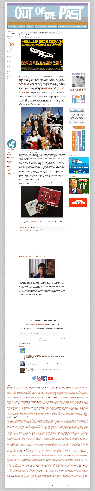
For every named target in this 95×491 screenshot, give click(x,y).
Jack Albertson (59, 88)
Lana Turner (24, 439)
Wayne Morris (46, 476)
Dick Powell (46, 409)
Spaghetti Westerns (70, 466)
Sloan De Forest (34, 466)
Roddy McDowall (25, 92)
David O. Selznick (22, 408)
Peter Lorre (83, 455)
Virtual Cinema (15, 475)
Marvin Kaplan (54, 445)
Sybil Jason (14, 470)
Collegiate (79, 404)
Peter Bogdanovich (66, 455)
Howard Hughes (37, 427)
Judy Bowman (31, 437)
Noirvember (41, 451)
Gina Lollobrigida (38, 422)
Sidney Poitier (79, 465)
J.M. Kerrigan (74, 428)
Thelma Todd (25, 471)
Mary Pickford (81, 445)
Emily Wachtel (22, 414)
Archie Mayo (71, 392)
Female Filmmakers (43, 416)
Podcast (61, 456)
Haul (81, 425)
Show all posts (52, 32)
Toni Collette (85, 471)
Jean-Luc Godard (70, 432)
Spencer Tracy (76, 466)
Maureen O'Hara (38, 446)
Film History (49, 416)
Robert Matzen (77, 460)
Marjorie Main (76, 444)
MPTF (9, 450)
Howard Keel (43, 427)
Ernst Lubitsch (43, 414)
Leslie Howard (72, 440)
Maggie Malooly (84, 443)
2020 (10, 56)
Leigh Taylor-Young (38, 440)
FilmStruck (25, 417)
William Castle (22, 477)
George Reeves (44, 421)
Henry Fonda (47, 426)
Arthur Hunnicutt (12, 393)
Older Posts (62, 338)
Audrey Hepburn (48, 393)
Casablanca (24, 401)
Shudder (69, 465)
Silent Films (15, 466)
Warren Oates (34, 476)
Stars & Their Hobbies (32, 334)
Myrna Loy (27, 450)
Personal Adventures (47, 455)
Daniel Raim (44, 407)
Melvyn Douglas (80, 446)
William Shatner (65, 477)
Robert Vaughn (50, 461)
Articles (9, 156)
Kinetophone (63, 438)
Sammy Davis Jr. (51, 464)
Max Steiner (57, 446)
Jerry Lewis (35, 433)
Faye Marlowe (36, 416)
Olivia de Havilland (43, 452)
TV (40, 472)
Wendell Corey (59, 476)
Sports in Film (82, 466)
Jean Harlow (34, 432)
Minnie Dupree (40, 449)
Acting (17, 388)
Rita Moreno (40, 460)
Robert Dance (59, 460)
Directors (61, 409)
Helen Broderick (19, 426)
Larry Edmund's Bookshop (36, 439)
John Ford (65, 434)
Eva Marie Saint (74, 414)
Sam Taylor (45, 464)
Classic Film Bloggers (14, 404)
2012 (10, 69)
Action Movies (21, 388)
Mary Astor (65, 445)
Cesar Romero (72, 401)
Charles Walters (38, 402)
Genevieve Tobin (75, 420)
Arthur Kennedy (18, 393)
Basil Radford (34, 394)
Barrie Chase (22, 394)
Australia (58, 393)
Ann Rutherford (61, 391)
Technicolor (55, 470)
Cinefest (45, 403)
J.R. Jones (79, 428)
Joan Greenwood (76, 433)
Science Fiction (73, 464)
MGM (19, 447)
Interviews (10, 167)
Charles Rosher (25, 402)
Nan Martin (32, 450)
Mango (14, 444)
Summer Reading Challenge (43, 469)
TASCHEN (31, 470)
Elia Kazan (66, 413)
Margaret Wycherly (37, 444)
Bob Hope (12, 397)
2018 (10, 59)
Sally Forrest (31, 464)
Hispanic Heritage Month (61, 426)
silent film (9, 466)
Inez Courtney (19, 428)
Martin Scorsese (42, 445)
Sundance (53, 469)
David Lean (79, 407)
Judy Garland (37, 437)
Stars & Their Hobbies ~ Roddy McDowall (32, 256)
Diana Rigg (26, 409)
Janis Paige (13, 432)
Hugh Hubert (53, 427)
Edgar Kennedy (56, 412)
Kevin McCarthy (43, 438)
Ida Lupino (13, 428)
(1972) (54, 152)
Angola (37, 391)
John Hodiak (83, 434)
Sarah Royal (63, 464)
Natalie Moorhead (48, 450)
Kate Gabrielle (68, 437)
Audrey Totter (54, 393)
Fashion (8, 416)
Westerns (74, 476)
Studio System (33, 469)
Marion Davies (70, 444)
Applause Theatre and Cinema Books (62, 392)
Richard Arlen (54, 459)
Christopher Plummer (27, 403)
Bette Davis (76, 394)
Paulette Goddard (25, 455)
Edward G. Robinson (25, 413)
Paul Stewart (13, 455)
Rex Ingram (29, 459)
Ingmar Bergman (35, 428)
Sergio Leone (22, 465)
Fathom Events (13, 416)
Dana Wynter (35, 407)
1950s (47, 387)
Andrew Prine (19, 391)
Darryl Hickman (61, 407)
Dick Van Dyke (51, 409)
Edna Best (79, 412)
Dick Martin (41, 409)
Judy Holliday (43, 437)
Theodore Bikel (30, 471)
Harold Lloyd (20, 425)
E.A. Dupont (15, 412)
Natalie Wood (60, 450)
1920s (30, 387)
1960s (53, 387)
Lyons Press (73, 443)
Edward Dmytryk (17, 413)
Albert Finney (86, 388)
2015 (10, 64)
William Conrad (28, 477)
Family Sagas (85, 414)
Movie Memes (79, 449)
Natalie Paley (55, 450)
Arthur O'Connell (22, 84)
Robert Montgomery (12, 461)
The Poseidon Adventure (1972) (29, 37)
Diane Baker (32, 409)
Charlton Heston (62, 402)
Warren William (39, 476)
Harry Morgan (56, 425)
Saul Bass (67, 464)
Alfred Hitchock (30, 389)
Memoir (85, 446)
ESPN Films (57, 414)
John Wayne (43, 435)
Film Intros (54, 416)
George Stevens (69, 421)
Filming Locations (19, 417)
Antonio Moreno (46, 392)
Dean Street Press (40, 408)
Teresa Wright (76, 470)
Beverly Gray (86, 394)
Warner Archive (66, 475)
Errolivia (53, 414)
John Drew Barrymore (53, 434)
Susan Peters (79, 469)
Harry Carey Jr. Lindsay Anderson (47, 425)
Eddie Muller (50, 412)
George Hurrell (20, 421)
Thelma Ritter (20, 471)
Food (35, 417)
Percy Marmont (31, 455)
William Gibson (53, 477)
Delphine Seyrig (75, 408)
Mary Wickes (12, 446)
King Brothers (68, 438)
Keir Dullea (37, 438)
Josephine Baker (19, 437)
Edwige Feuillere (44, 413)
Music (18, 450)
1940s (42, 387)
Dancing (39, 407)
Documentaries (67, 409)
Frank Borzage (82, 417)
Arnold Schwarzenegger (82, 392)
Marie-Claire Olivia (49, 444)
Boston (67, 397)
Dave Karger (74, 407)
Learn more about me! (79, 90)
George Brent (81, 420)
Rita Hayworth (34, 460)
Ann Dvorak (50, 391)
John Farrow (60, 434)
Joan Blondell (59, 433)
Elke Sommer (10, 414)
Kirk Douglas (82, 438)
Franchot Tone (56, 417)
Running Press (81, 462)
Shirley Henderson (40, 465)
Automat (62, 393)
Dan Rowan (18, 407)
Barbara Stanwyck (16, 394)
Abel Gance (9, 388)
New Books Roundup (11, 451)
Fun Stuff (17, 420)
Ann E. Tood (55, 391)
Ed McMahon (40, 412)
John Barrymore (29, 434)
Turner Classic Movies (33, 472)
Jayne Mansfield (23, 432)
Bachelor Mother (73, 393)
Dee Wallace (70, 408)
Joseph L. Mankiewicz (11, 437)
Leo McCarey (49, 440)
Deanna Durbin (46, 408)
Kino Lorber (74, 438)
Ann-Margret (77, 391)
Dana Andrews (24, 407)
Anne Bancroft (22, 392)
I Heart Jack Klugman (77, 427)
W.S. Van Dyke (25, 475)
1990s (73, 387)
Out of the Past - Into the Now (80, 452)
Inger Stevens (30, 428)
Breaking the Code (15, 398)
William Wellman (72, 477)
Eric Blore (27, 414)
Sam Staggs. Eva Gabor (38, 464)
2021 (10, 54)
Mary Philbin (76, 445)
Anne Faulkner (28, 392)
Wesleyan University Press (67, 476)
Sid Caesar (73, 465)
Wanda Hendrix (56, 475)
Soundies (64, 466)
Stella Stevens (52, 87)
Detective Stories (21, 409)
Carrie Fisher (13, 401)
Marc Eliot (17, 444)
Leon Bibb (54, 440)
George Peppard (32, 421)
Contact (9, 164)
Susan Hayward (73, 469)
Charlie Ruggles (55, 402)
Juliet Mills (53, 437)
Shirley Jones (46, 465)
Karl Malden (58, 437)
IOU (65, 428)
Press (9, 166)
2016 (10, 63)
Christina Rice (16, 403)
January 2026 (12, 39)
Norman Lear (77, 451)
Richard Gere (86, 459)
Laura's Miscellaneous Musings (41, 324)
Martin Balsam (37, 445)
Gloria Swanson (70, 422)
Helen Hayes (31, 426)
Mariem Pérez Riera (57, 444)
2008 (10, 76)
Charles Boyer (77, 401)
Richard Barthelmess (67, 459)
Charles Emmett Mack (11, 402)
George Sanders (57, 421)
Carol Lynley (51, 92)
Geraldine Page (16, 422)
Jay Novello (18, 432)
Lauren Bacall (73, 439)
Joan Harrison (83, 433)
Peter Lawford (77, 455)
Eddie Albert (45, 412)
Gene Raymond (59, 420)
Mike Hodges (13, 449)
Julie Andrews (48, 437)
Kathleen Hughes (10, 438)
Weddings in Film (52, 476)
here (39, 329)
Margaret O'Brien (30, 444)
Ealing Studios (21, 412)
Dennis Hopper (10, 409)
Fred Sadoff (25, 79)
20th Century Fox (78, 387)
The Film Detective (82, 470)
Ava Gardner (67, 393)
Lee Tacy (32, 440)
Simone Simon (22, 466)
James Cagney (67, 429)
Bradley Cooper (81, 397)
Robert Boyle (54, 460)
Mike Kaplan (18, 449)
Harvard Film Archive (69, 425)
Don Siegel (10, 410)
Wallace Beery (31, 475)
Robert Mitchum (84, 460)
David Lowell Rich (85, 407)
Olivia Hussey (50, 452)
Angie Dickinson (31, 391)
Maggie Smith (9, 444)
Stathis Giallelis (48, 467)
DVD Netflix (48, 73)
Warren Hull (28, 476)
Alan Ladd (80, 388)
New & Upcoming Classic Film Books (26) (33, 348)
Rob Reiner (48, 460)
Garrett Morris (26, 420)
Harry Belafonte (32, 425)
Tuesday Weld (25, 472)
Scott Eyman (79, 464)
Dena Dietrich (82, 408)
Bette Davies (70, 394)
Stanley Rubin (30, 467)
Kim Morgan (53, 438)
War (60, 475)
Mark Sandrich (19, 445)
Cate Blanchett (41, 401)
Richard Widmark (28, 460)
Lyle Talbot (68, 443)
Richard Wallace (16, 460)
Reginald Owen (13, 459)
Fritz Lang (12, 420)
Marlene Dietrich (25, 445)
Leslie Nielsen (36, 77)
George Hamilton (13, 421)
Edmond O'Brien (68, 412)
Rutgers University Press (19, 464)
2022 (10, 53)
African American (48, 388)
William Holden (59, 477)
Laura (32, 324)
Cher (66, 402)
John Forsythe (70, 434)
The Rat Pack (15, 471)
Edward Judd (33, 413)
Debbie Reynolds (53, 408)
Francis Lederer (70, 417)
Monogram (57, 449)
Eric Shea (38, 84)
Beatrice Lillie (39, 394)
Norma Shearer (58, 451)
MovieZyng (86, 449)
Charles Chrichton (84, 401)
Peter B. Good (59, 455)
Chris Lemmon (85, 402)
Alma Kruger (13, 391)
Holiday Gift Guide (70, 426)
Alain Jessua (70, 388)
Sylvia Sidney (26, 470)
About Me (10, 169)
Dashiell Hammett (68, 407)
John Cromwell (47, 434)
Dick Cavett (37, 409)
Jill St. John (47, 433)
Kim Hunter (48, 438)
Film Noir (66, 416)
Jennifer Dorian (18, 433)
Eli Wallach (61, 413)
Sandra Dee (58, 464)
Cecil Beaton (60, 401)
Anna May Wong (16, 392)
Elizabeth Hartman (79, 413)
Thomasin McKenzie (50, 471)
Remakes (17, 459)
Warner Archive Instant (75, 475)
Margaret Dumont (23, 444)
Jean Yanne (64, 432)
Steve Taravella (21, 469)
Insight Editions (48, 428)
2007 (10, 78)
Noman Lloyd (47, 451)
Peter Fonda (72, 455)
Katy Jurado (22, 438)
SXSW (9, 470)
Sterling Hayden (65, 467)
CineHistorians (51, 403)
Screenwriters (9, 465)
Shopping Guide (64, 465)
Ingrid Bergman (42, 428)
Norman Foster (65, 451)
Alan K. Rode (75, 388)
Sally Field (26, 464)
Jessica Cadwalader (41, 433)
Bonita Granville (36, 397)
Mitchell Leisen (46, 449)
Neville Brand (85, 450)
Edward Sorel (38, 413)
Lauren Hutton (79, 439)
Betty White (81, 394)
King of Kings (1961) (29, 368)
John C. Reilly (35, 434)
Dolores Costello (79, 409)
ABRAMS (13, 388)
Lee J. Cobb (23, 440)
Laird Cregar (18, 439)
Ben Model (65, 394)
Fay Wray (24, 416)
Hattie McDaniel (76, 425)
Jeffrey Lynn (13, 433)
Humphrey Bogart (60, 427)
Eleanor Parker (55, 413)
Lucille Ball (56, 443)
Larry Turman (49, 439)
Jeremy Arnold (30, 433)
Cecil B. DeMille (54, 401)
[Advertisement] (42, 242)
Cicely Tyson (41, 403)
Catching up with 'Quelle (31, 401)
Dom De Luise (85, 409)
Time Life (70, 471)
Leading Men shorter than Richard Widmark (34, 355)
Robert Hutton (71, 460)
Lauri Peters (85, 439)
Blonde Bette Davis (74, 396)
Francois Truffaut (76, 417)
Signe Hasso (86, 465)
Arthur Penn (29, 393)
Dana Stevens (29, 407)
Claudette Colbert (53, 404)
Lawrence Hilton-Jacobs (11, 440)
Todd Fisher (80, 471)
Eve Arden (79, 414)
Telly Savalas (65, 470)
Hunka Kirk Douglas (68, 427)
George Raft (38, 421)
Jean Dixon (29, 432)
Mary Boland (71, 445)
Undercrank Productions (62, 472)
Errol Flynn (48, 414)
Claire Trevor (72, 403)
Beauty (49, 394)
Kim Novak (58, 438)
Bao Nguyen (79, 393)
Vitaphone (20, 475)
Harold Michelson (26, 425)
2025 (10, 48)
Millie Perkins (29, 449)
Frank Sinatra (29, 419)
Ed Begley (35, 412)
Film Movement (60, 416)
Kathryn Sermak (16, 438)
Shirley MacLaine (52, 465)
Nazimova (73, 450)
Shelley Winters (47, 88)
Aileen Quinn (54, 388)
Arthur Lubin (24, 393)
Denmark (86, 408)
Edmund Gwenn (74, 412)
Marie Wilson (43, 444)
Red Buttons (61, 89)
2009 (10, 74)
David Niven (16, 408)
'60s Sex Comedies (10, 387)
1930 (34, 387)
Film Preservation (81, 416)
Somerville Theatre (49, 466)
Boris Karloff (63, 397)
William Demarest (41, 477)
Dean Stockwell (34, 408)
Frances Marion (50, 417)
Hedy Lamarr (14, 426)
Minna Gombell (34, 449)
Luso (65, 443)
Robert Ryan (39, 461)
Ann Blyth (45, 391)
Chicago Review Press (78, 402)
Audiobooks (42, 393)
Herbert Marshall (53, 426)
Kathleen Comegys (84, 437)
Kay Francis (27, 438)
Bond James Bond (30, 397)
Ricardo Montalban (41, 459)
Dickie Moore (57, 409)
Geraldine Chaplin (10, 422)
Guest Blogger (55, 423)
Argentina (75, 392)
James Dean (80, 429)
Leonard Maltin (59, 440)
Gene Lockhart (54, 420)
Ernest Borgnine (32, 87)
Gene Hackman (48, 81)
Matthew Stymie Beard (30, 446)
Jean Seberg (53, 432)
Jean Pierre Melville (47, 432)
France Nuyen (45, 417)
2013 (10, 68)
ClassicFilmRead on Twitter (11, 174)
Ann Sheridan (67, 391)
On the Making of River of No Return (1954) (34, 361)
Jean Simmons (59, 432)
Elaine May (50, 413)
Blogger (67, 485)
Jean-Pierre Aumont (77, 432)
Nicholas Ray (31, 451)
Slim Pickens (28, 466)
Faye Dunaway (30, 416)
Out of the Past (11, 149)
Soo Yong (60, 466)
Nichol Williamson (25, 451)
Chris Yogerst (10, 403)
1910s (26, 387)
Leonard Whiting (66, 440)
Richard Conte (80, 459)
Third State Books (43, 471)
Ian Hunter (84, 427)
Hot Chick (21, 427)
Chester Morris (70, 402)
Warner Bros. (17, 476)
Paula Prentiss (18, 455)
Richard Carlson (74, 459)
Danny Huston (49, 407)
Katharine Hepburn (76, 437)
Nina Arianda (37, 451)
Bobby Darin (17, 397)
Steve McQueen (14, 469)
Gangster (21, 420)
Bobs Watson (24, 397)
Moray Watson (73, 449)
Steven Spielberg (27, 469)
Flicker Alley (31, 417)
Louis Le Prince (33, 443)
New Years (19, 451)
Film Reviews (46, 229)
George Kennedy (26, 421)
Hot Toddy (25, 427)
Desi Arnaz (15, 409)
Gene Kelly (49, 420)
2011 (10, 71)
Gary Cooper (32, 420)
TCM (35, 470)
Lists (66, 441)
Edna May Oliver (85, 412)
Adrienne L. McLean (41, 388)
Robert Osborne (26, 461)
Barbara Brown (84, 393)
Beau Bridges (44, 394)
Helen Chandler (25, 426)
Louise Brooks (45, 443)
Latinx (69, 439)
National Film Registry (67, 450)
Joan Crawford (64, 433)
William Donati (47, 477)
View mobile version (42, 340)
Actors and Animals (28, 388)
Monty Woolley (67, 449)
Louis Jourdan (27, 443)
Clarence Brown (82, 403)
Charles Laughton (19, 402)
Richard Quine (10, 460)
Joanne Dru (12, 434)
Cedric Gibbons (65, 401)
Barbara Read (9, 394)
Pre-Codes (84, 456)
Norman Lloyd (83, 451)
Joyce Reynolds (25, 437)
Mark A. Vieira (82, 444)
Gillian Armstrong (31, 422)
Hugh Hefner (48, 427)
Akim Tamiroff (59, 388)
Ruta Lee (12, 464)
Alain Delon (65, 388)
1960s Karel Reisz (60, 387)
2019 (10, 58)
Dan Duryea (14, 407)
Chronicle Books (35, 403)
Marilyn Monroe (63, 444)
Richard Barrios (60, 459)
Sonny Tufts (56, 466)
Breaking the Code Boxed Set (25, 398)
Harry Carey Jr (38, 425)
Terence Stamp (70, 470)
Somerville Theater (41, 466)
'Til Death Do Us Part (19, 387)
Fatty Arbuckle (19, 416)
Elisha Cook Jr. (72, 413)
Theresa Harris (36, 471)
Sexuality (27, 465)
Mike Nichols (24, 449)
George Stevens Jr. (77, 421)
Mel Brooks (75, 446)
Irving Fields (69, 428)
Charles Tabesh (31, 402)
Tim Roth (66, 471)
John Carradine (41, 434)
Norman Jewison (71, 451)
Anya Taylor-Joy (52, 392)
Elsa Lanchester (16, 414)
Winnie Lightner (84, 477)
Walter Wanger (50, 475)
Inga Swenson (24, 428)
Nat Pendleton (42, 450)
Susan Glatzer (67, 469)
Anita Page (40, 391)
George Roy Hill (50, 421)
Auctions (38, 393)
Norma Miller (52, 451)
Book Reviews (11, 157)
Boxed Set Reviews (73, 397)
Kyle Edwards (13, 439)
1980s (69, 387)
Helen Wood (36, 426)
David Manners (10, 408)
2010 (10, 73)
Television (60, 470)
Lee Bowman (18, 440)
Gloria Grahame (63, 422)
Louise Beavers (39, 443)
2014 (10, 66)
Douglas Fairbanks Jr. (71, 410)
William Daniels (34, 477)
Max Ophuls (52, 446)
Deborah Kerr (59, 408)
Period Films (37, 455)
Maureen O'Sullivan (45, 446)
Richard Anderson (48, 459)
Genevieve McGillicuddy (68, 420)
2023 (10, 51)
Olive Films (19, 452)
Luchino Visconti (50, 443)
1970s (23, 229)
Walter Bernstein (37, 475)
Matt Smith (24, 446)
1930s (37, 387)
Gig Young (26, 422)
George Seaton (63, 421)
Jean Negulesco (40, 432)
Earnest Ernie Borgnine (28, 412)
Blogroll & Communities (10, 171)
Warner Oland (23, 476)
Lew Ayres (83, 440)
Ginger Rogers (45, 422)
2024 (10, 49)
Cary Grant (19, 401)
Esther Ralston (62, 414)
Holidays (76, 426)
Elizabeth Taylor (85, 413)
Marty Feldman (48, 445)
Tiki (62, 471)
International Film (54, 428)
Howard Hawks (31, 427)
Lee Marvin (27, 440)
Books (55, 397)
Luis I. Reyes (61, 443)
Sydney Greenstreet (20, 470)
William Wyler (78, 477)
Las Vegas (54, 439)
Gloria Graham (57, 422)
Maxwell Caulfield (69, 446)
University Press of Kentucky (15, 474)
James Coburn (73, 429)
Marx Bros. (60, 445)
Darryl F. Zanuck (55, 407)
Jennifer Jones (24, 433)
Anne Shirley (34, 392)
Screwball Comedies (16, 465)
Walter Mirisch (43, 475)
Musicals (22, 450)
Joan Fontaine (70, 433)
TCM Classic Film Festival (45, 470)
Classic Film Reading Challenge (10, 162)
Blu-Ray (82, 396)
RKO (44, 460)
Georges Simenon (84, 421)
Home (40, 338)
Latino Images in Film (61, 439)
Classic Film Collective (24, 404)
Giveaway (51, 422)
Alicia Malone (49, 389)
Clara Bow (77, 403)
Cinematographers (66, 403)
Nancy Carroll (37, 450)
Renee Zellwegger (23, 459)
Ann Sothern (72, 391)
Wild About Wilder (80, 476)
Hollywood (81, 426)
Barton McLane (28, 394)
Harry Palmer (61, 425)
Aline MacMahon (60, 389)
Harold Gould (9, 425)
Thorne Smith (56, 471)
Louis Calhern (22, 443)
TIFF (60, 471)
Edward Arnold (10, 413)
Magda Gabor (78, 443)
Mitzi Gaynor (52, 449)
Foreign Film (39, 417)
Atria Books (34, 393)
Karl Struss (63, 437)
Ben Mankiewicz (58, 394)
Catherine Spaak (47, 401)
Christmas (20, 403)
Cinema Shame (58, 403)
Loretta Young (10, 443)
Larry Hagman (44, 439)
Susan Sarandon (85, 469)
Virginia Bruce (9, 475)
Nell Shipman (79, 450)
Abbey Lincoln (84, 387)
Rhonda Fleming (34, 459)
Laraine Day (29, 439)
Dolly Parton (74, 409)
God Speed (76, 422)
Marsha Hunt (31, 445)
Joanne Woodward (18, 434)
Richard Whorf (22, 460)
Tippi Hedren (75, 471)
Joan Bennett (53, 433)
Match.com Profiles (19, 446)
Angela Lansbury (25, 391)
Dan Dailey (9, 407)
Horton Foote (16, 427)
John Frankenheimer (77, 434)
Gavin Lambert (37, 420)
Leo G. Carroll (44, 440)
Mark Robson (14, 445)
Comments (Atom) (27, 343)
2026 (10, 38)
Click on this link (46, 221)
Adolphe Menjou (34, 388)
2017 (10, 61)
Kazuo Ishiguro (32, 438)
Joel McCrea (24, 434)
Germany (21, 422)
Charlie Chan (44, 402)
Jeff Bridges (83, 432)
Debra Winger (65, 408)
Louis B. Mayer (16, 443)
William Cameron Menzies (15, 477)
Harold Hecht (15, 425)
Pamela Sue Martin (53, 85)
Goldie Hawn (83, 422)
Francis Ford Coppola (63, 417)
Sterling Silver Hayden (81, 467)
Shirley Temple (58, 465)
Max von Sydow (62, 446)
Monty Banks (62, 449)
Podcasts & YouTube (10, 159)
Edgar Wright (62, 412)
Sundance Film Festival (60, 469)
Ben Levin (52, 394)
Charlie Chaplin (50, 402)
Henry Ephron (42, 426)
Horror (12, 427)
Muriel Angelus (14, 450)
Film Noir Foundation (74, 416)
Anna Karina (82, 391)
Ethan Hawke (68, 414)
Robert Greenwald (65, 460)
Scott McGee (85, 464)
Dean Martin (28, 408)
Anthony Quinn (40, 392)
